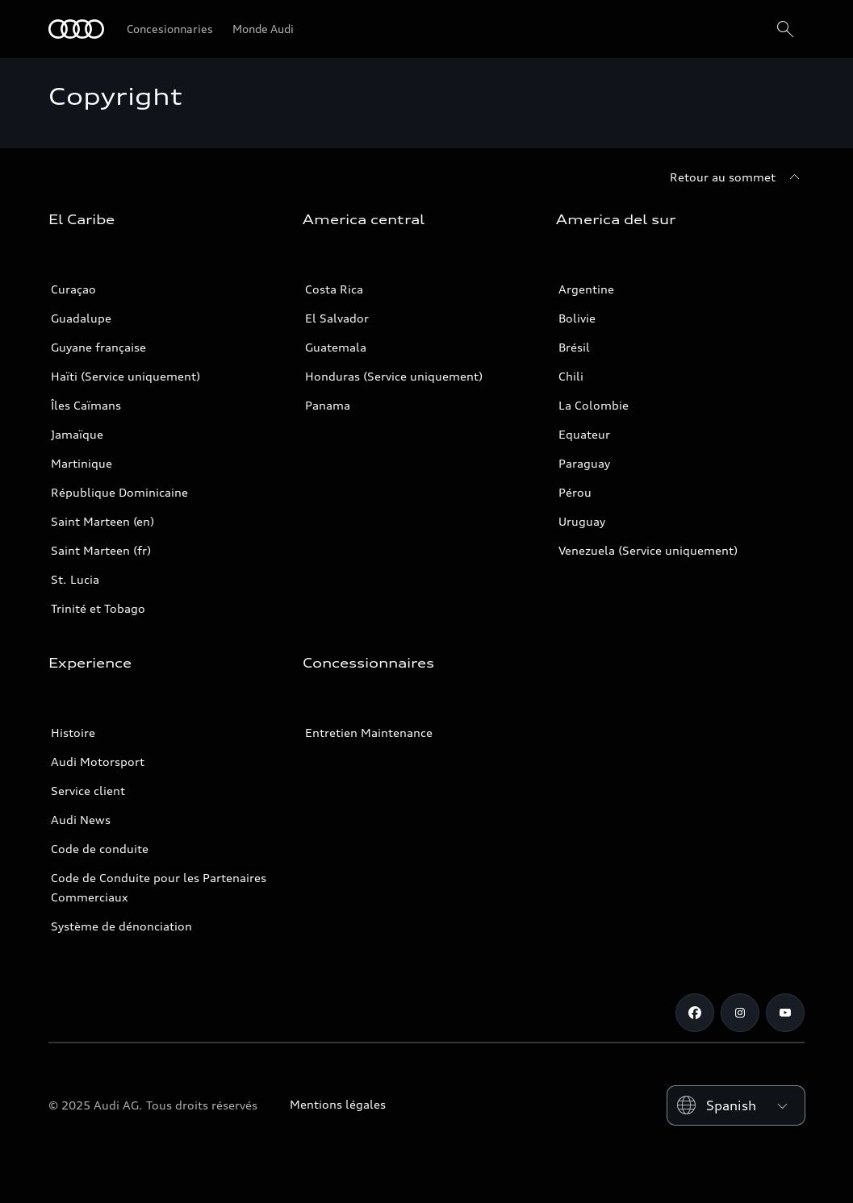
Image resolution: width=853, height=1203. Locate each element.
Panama (327, 405)
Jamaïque (77, 434)
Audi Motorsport (97, 761)
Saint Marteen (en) (102, 521)
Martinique (81, 463)
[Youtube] (785, 1012)
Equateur (584, 434)
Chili (570, 376)
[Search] (785, 29)
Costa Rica (334, 289)
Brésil (574, 347)
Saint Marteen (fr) (101, 550)
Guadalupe (81, 318)
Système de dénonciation (121, 926)
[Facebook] (694, 1012)
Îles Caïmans (86, 405)
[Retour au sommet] (737, 177)
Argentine (586, 289)
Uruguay (581, 521)
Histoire (73, 732)
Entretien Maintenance (369, 732)
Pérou (575, 492)
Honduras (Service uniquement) (394, 376)
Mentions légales (338, 1104)
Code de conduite (99, 848)
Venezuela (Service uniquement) (648, 550)
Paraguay (584, 463)
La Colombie (593, 405)
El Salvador (337, 318)
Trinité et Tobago (98, 608)
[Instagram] (740, 1012)
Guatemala (335, 347)
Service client (88, 790)
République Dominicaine (119, 492)
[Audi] (76, 29)
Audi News (81, 819)
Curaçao (73, 289)
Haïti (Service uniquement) (125, 376)
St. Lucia (75, 579)
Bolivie (577, 318)
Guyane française (98, 347)
